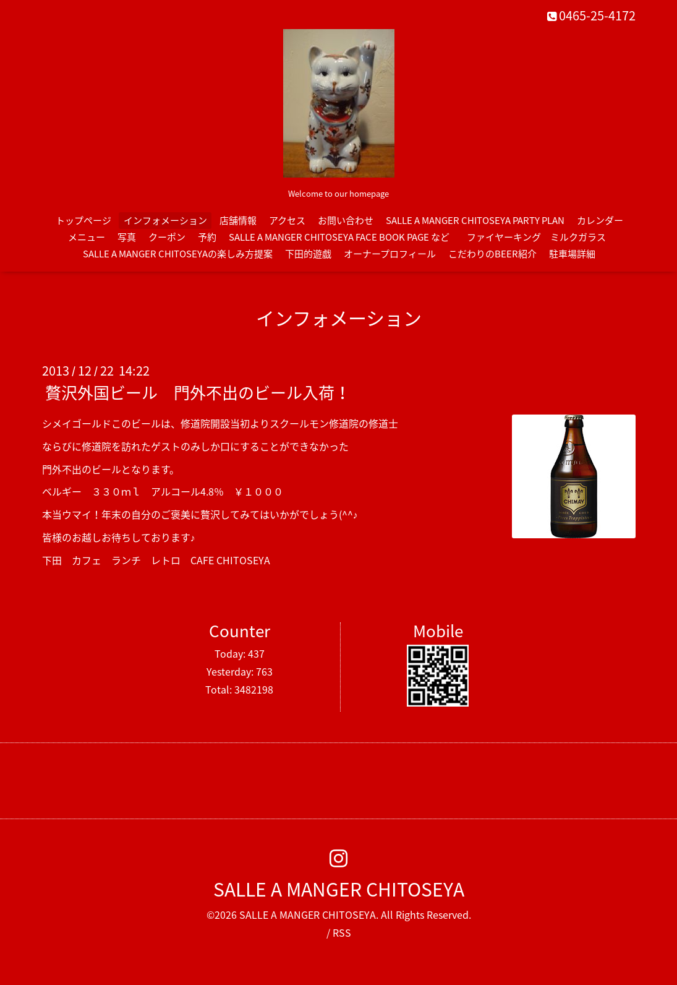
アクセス (287, 220)
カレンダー (600, 220)
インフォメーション (165, 220)
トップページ (83, 220)
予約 (207, 237)
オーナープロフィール (390, 253)
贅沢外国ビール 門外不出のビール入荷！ (198, 392)
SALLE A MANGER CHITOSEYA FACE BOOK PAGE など (339, 237)
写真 (126, 237)
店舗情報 (238, 220)
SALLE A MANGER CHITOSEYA (338, 889)
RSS (342, 932)
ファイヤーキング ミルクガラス (541, 237)
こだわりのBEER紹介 (492, 253)
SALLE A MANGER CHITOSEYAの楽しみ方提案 (178, 253)
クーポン (166, 237)
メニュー (86, 237)
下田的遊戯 (308, 253)
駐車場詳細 (572, 253)
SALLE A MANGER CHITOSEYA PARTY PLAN (475, 220)
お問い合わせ (345, 220)
